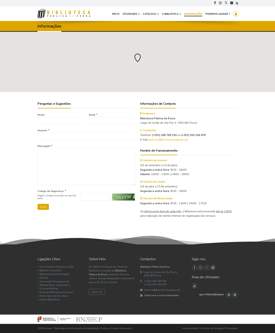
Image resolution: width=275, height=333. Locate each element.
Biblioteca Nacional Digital (54, 274)
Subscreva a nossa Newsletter (161, 295)
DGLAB (43, 277)
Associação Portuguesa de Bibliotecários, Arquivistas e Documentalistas (54, 285)
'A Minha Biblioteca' (211, 294)
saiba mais (96, 292)
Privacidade (231, 328)
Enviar (43, 206)
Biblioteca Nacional (50, 270)
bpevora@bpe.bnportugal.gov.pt (168, 139)
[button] (137, 58)
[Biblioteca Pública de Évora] (64, 13)
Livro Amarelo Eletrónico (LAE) (56, 266)
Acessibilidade (189, 328)
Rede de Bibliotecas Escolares (56, 292)
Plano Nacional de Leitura (53, 296)
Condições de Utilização (211, 328)
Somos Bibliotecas (49, 299)
